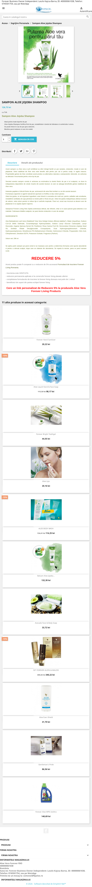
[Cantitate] (5, 139)
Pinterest (33, 151)
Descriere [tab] (12, 162)
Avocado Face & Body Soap (46, 623)
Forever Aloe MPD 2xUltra (46, 812)
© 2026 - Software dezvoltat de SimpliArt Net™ (46, 884)
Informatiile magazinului (15, 879)
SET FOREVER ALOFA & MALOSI (46, 670)
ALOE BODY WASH (46, 528)
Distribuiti (14, 151)
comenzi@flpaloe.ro (33, 875)
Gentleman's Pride (46, 764)
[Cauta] (46, 17)
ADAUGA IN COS (24, 139)
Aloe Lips (46, 481)
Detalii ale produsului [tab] (32, 162)
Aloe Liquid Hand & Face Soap (46, 387)
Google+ (27, 151)
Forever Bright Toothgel (46, 434)
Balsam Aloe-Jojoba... (46, 576)
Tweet (21, 151)
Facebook (46, 830)
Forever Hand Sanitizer (46, 340)
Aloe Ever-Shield (46, 717)
